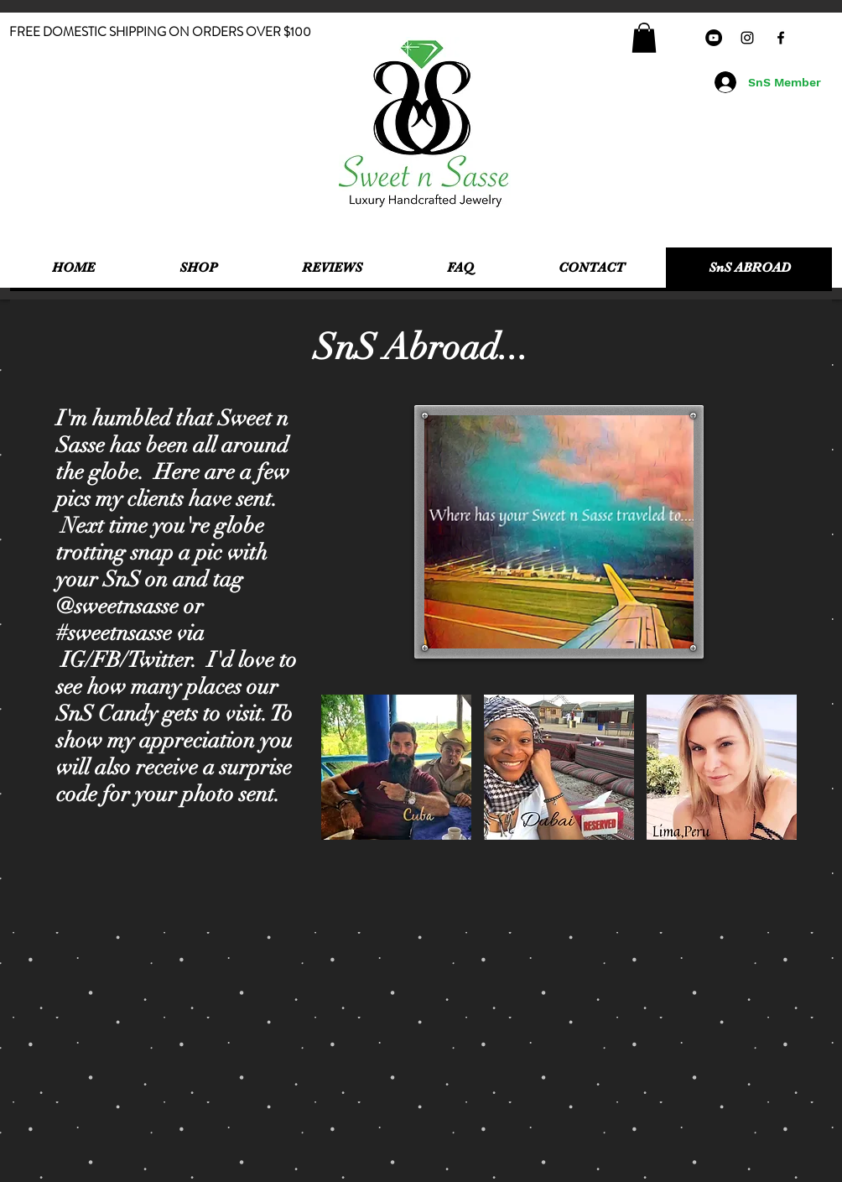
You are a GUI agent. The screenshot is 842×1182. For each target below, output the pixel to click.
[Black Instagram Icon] (747, 37)
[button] (644, 38)
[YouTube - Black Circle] (713, 37)
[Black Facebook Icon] (780, 37)
